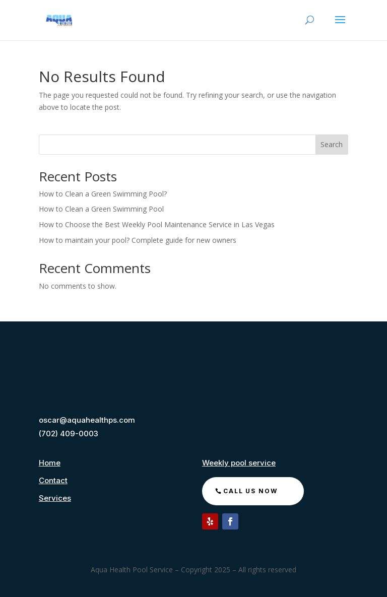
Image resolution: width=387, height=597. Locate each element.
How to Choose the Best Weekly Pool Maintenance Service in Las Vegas (157, 224)
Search (331, 144)
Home (49, 463)
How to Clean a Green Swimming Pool (102, 209)
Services (55, 498)
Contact (53, 480)
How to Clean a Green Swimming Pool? (103, 193)
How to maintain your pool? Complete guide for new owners (137, 240)
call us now (250, 491)
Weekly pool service (239, 463)
